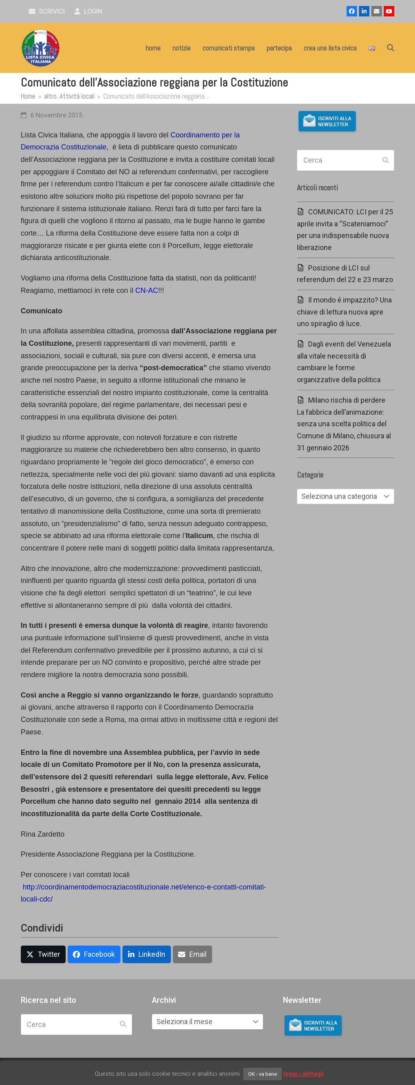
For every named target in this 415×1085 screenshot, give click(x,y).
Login (88, 11)
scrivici (47, 11)
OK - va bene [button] (262, 1074)
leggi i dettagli (303, 1073)
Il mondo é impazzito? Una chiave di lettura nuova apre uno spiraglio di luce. (344, 312)
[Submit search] (386, 160)
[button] (390, 48)
